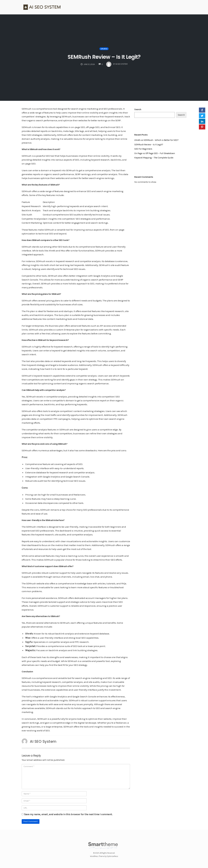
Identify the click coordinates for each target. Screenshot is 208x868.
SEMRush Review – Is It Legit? (104, 56)
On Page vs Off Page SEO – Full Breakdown (154, 153)
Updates (104, 49)
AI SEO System (43, 741)
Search (137, 109)
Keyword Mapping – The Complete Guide (153, 157)
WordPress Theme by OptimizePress (104, 856)
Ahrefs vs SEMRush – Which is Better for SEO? (156, 140)
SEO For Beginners (143, 149)
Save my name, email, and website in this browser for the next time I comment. (68, 814)
